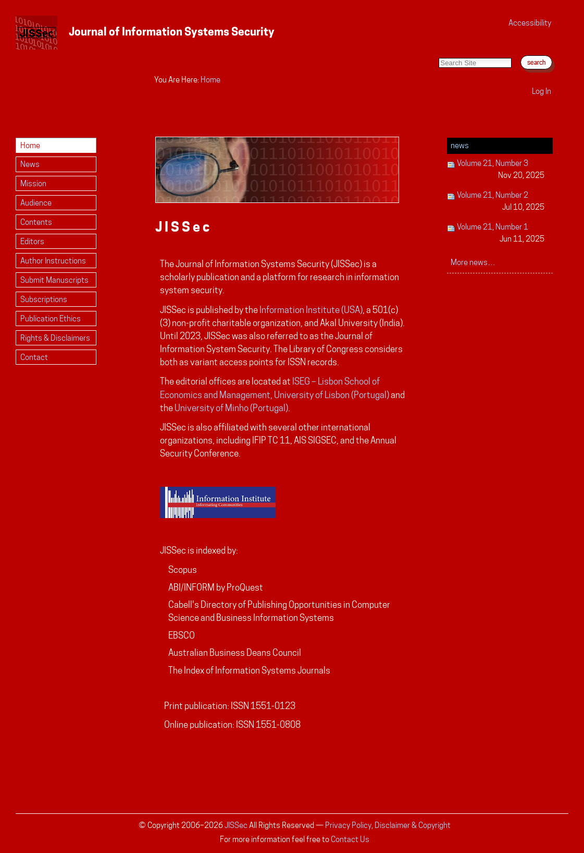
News (460, 145)
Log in (541, 91)
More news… (473, 262)
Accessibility (529, 23)
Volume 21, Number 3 (496, 170)
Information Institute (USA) (311, 310)
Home (210, 80)
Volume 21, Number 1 (496, 233)
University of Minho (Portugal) (231, 408)
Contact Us (350, 839)
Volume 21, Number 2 (496, 201)
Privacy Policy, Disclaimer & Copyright (388, 825)
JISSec (236, 825)
